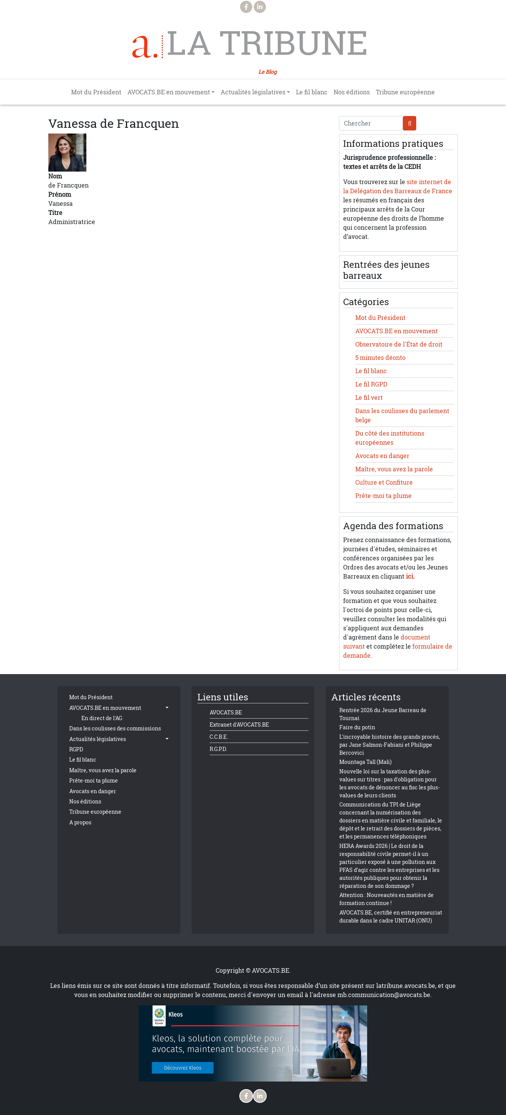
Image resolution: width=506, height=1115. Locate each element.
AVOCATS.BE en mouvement (396, 331)
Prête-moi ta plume (383, 495)
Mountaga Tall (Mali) (365, 761)
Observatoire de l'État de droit (398, 344)
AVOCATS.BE (226, 712)
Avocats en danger (382, 456)
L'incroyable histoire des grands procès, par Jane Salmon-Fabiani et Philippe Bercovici (389, 744)
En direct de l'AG (101, 718)
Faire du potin (357, 727)
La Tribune (267, 42)
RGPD (76, 749)
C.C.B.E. (219, 736)
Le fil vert (369, 397)
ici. (410, 576)
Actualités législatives (97, 739)
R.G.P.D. (218, 748)
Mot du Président (96, 92)
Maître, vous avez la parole (394, 469)
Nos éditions (352, 92)
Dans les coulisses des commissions (115, 728)
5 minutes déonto (380, 357)
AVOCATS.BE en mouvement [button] (168, 92)
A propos (80, 822)
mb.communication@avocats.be (383, 995)
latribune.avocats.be (405, 985)
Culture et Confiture (384, 482)
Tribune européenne (405, 92)
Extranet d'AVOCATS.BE (239, 724)
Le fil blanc (312, 92)
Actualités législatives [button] (253, 92)
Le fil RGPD (371, 384)
